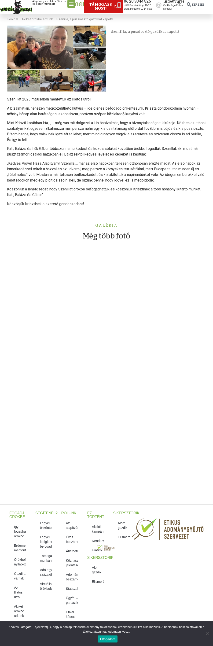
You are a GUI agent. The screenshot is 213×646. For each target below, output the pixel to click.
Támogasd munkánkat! (46, 558)
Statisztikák (72, 588)
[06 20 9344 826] (119, 5)
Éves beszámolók (72, 539)
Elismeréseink (98, 581)
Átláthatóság (72, 551)
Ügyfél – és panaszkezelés (72, 600)
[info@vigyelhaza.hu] (159, 5)
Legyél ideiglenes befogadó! (46, 541)
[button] (71, 4)
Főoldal (12, 19)
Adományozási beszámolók (72, 577)
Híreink (97, 550)
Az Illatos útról (18, 592)
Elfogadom (107, 639)
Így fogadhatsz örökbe (20, 531)
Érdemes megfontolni (20, 548)
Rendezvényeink (98, 541)
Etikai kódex (70, 614)
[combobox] (198, 4)
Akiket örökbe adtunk (37, 19)
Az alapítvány (72, 525)
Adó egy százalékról (46, 572)
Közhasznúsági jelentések (72, 563)
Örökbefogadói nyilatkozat (20, 562)
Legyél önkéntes (46, 525)
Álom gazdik (96, 570)
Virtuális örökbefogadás (46, 586)
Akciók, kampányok (98, 529)
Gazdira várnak (20, 576)
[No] (207, 633)
